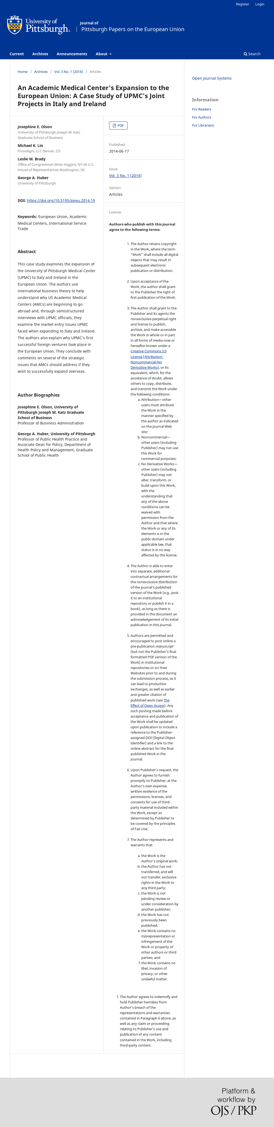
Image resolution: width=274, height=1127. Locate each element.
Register (242, 4)
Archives (40, 53)
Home (23, 71)
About (102, 53)
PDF (120, 125)
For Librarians (203, 125)
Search (252, 53)
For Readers (201, 109)
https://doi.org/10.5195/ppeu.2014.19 (61, 200)
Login (259, 4)
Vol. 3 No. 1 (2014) (68, 71)
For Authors (201, 117)
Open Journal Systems (212, 78)
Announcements (72, 53)
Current (17, 53)
